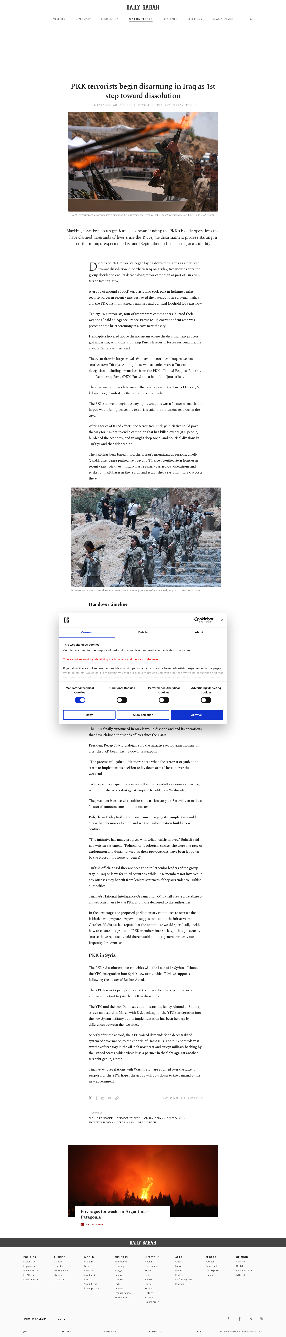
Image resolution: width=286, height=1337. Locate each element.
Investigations (61, 1270)
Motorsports (212, 1270)
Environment (151, 1266)
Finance (119, 1275)
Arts (178, 1257)
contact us (156, 1331)
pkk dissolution (147, 1122)
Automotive (121, 1261)
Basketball (211, 1266)
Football (210, 1261)
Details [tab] (143, 632)
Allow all (196, 715)
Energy (118, 1270)
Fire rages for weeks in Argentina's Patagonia (115, 1214)
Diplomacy (83, 19)
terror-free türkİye (128, 1118)
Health (148, 1261)
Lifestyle (152, 1257)
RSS (199, 1331)
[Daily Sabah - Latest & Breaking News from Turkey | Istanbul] (143, 7)
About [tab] (199, 632)
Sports (211, 1257)
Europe (88, 1266)
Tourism (119, 1279)
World (89, 1257)
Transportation (123, 1293)
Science (149, 1284)
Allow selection (143, 715)
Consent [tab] (87, 632)
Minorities (59, 1275)
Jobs (26, 1331)
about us (110, 1331)
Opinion (242, 1257)
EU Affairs (170, 19)
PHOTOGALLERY (94, 1224)
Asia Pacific (90, 1275)
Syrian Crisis (90, 1284)
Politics (59, 19)
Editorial (240, 1275)
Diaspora (59, 1279)
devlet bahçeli (175, 1118)
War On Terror (141, 19)
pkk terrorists (105, 1118)
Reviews (179, 1284)
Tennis (209, 1275)
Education (59, 1266)
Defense (119, 1288)
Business (121, 1257)
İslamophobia (91, 1288)
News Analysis (223, 19)
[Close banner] (221, 620)
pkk (91, 1118)
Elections (195, 19)
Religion (149, 1288)
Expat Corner (152, 1302)
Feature (149, 1297)
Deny (89, 715)
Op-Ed (239, 1266)
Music (178, 1266)
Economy (119, 1266)
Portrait (179, 1275)
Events (178, 1270)
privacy (66, 1331)
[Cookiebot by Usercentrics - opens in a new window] (197, 620)
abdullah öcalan (153, 1118)
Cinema (179, 1261)
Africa (87, 1279)
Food (147, 1275)
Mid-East (88, 1261)
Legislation (110, 19)
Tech (117, 1284)
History (149, 1293)
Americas (89, 1270)
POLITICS (29, 1257)
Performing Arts (183, 1279)
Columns (240, 1261)
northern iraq (125, 1122)
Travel (148, 1270)
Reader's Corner (244, 1270)
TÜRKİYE (59, 1257)
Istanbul (58, 1261)
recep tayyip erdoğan (101, 1122)
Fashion (149, 1279)
